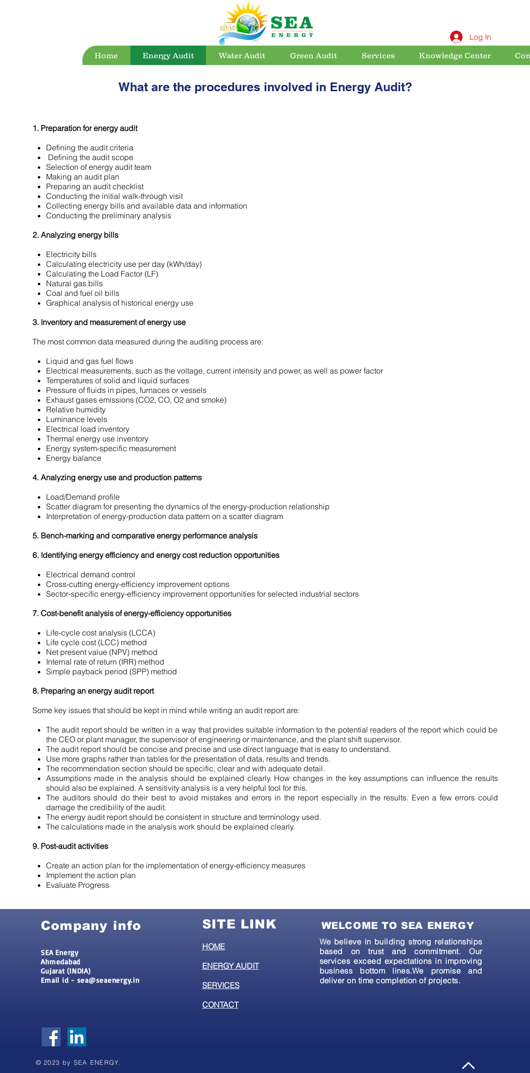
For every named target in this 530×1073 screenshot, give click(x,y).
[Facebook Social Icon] (51, 1036)
